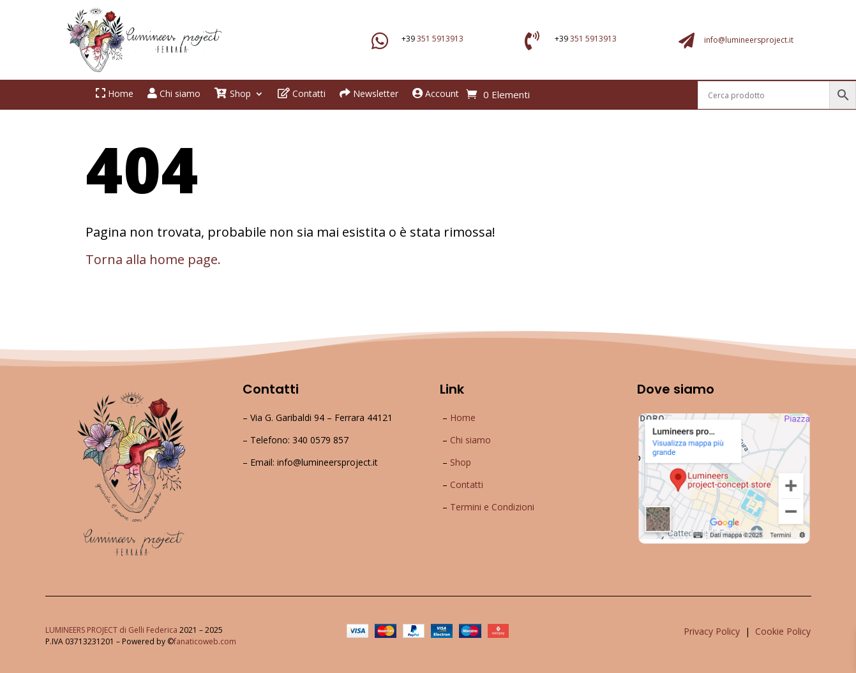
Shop (460, 462)
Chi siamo (470, 440)
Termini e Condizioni (492, 507)
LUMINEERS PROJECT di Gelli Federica (111, 630)
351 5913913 (440, 38)
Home (463, 417)
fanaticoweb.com (205, 641)
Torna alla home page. (153, 259)
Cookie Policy (783, 631)
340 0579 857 (320, 440)
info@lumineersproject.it (748, 39)
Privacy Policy (712, 631)
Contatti (466, 484)
